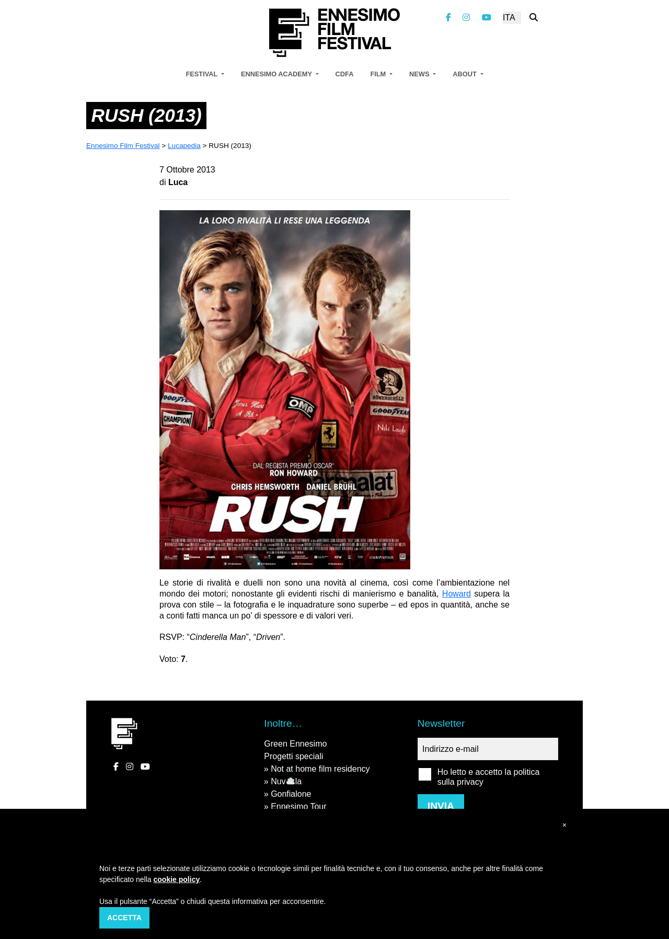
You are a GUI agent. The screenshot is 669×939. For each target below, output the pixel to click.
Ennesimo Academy (277, 74)
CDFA (345, 74)
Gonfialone (291, 793)
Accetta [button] (124, 917)
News (420, 74)
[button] (564, 825)
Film (378, 74)
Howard (456, 593)
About (465, 74)
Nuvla (286, 781)
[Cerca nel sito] (533, 17)
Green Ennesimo (295, 743)
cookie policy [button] (177, 879)
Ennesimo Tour (298, 806)
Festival (202, 74)
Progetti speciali (293, 756)
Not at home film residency (320, 768)
